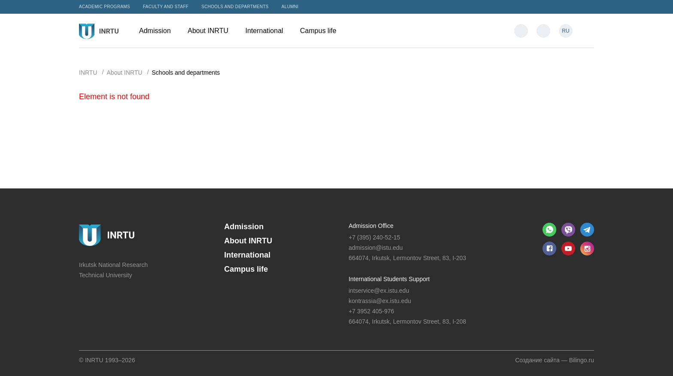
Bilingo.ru (581, 360)
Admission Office (371, 226)
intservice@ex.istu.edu (379, 290)
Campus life (322, 30)
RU (565, 31)
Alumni (290, 6)
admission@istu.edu (376, 247)
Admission (159, 30)
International (269, 30)
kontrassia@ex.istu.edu (380, 300)
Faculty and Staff (165, 6)
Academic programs (104, 6)
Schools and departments (235, 6)
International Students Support (389, 279)
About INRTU (212, 30)
